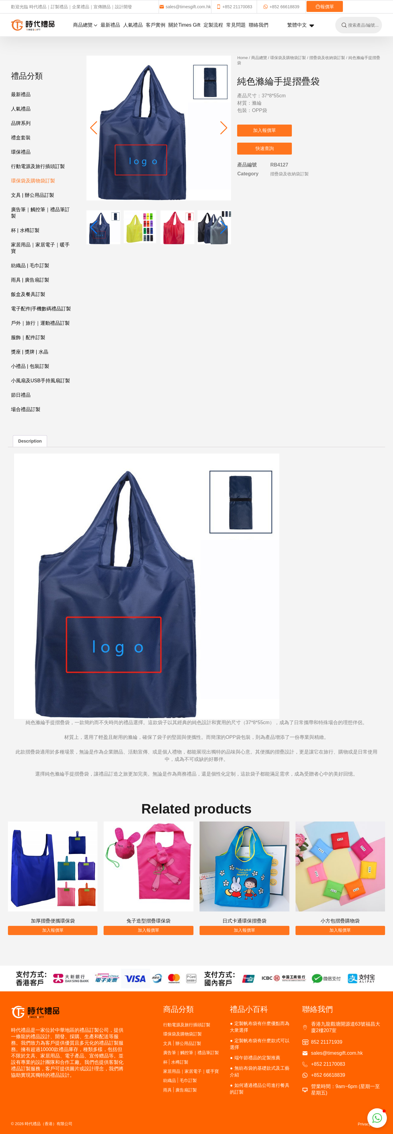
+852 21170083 (234, 6)
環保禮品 (21, 152)
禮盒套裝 (21, 137)
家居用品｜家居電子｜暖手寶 (40, 248)
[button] (224, 128)
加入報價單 (264, 130)
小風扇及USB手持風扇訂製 (40, 380)
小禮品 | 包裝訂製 (30, 366)
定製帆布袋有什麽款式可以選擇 (259, 1044)
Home (242, 57)
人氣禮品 (133, 25)
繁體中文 (300, 25)
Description (30, 441)
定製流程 (213, 25)
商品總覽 (85, 25)
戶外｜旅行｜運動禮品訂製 (40, 323)
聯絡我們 (258, 25)
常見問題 (236, 25)
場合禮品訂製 (25, 409)
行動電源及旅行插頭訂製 (38, 166)
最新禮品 (110, 25)
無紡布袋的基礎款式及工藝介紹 (259, 1071)
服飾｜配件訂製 (28, 337)
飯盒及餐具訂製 (28, 294)
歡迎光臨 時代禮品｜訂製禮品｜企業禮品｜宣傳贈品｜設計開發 (71, 6)
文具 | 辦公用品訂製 (32, 195)
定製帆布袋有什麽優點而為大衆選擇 (259, 1027)
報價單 (324, 6)
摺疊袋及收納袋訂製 (327, 57)
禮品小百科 (249, 1009)
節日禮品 (21, 395)
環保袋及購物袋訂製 (33, 180)
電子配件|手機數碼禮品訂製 (41, 308)
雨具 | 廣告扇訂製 (30, 280)
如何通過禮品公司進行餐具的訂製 (259, 1089)
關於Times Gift (184, 25)
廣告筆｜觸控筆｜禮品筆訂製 (40, 213)
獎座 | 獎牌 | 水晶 (29, 351)
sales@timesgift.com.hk (185, 6)
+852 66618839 (281, 6)
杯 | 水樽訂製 (25, 230)
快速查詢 (264, 148)
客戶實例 (155, 25)
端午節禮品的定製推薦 (257, 1057)
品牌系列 (21, 123)
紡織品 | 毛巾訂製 (30, 265)
